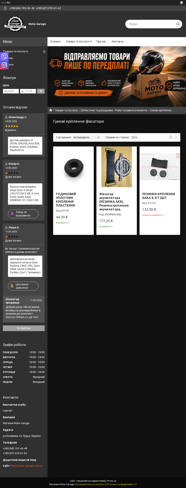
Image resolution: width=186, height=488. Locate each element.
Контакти (118, 41)
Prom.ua (111, 481)
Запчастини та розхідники (96, 110)
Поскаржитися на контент (90, 484)
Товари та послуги (77, 41)
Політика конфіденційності (122, 484)
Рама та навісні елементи (131, 110)
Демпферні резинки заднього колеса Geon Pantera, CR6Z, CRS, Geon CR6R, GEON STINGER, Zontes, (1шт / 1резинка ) (25, 266)
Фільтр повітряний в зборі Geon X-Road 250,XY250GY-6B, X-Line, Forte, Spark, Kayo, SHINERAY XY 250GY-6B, (25, 193)
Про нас (101, 41)
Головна (55, 41)
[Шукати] (178, 24)
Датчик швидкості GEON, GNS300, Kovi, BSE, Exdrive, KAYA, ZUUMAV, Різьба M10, (25, 145)
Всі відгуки (24, 328)
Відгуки (8, 64)
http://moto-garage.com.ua (26, 465)
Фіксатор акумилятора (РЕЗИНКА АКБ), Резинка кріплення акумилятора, (114, 201)
